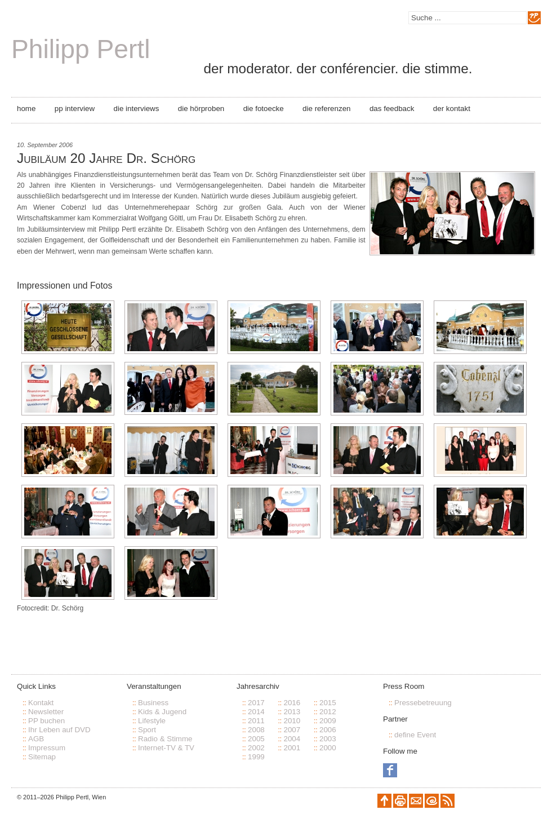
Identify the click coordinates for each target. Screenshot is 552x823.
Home (26, 108)
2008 (256, 729)
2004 (291, 738)
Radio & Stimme (165, 738)
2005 (256, 738)
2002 (256, 748)
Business (153, 702)
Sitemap (42, 757)
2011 (256, 720)
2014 (256, 711)
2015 (327, 702)
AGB (36, 738)
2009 (327, 720)
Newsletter (46, 711)
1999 (256, 757)
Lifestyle (152, 720)
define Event (415, 735)
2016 (291, 702)
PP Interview (75, 108)
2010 (291, 720)
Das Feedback (392, 108)
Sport (147, 729)
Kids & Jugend (162, 711)
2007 (291, 729)
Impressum (46, 748)
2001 (291, 748)
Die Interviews (136, 108)
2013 (291, 711)
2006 (327, 729)
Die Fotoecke (263, 108)
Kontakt (41, 702)
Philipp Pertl (80, 49)
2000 (327, 748)
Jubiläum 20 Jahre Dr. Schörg (106, 158)
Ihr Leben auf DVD (59, 729)
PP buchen (46, 720)
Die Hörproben (201, 108)
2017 (256, 702)
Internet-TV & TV (166, 748)
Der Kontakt (451, 108)
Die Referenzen (326, 108)
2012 (327, 711)
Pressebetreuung (423, 702)
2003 (327, 738)
